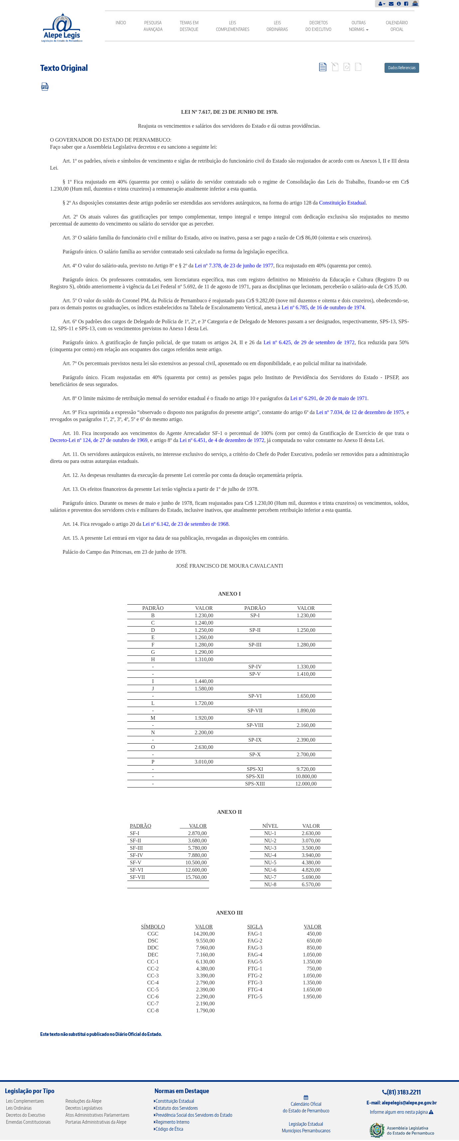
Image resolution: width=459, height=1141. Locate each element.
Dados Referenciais (401, 67)
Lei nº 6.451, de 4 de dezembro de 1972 (221, 440)
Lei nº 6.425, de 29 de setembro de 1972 (309, 342)
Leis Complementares (232, 26)
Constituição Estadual (342, 203)
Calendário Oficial (397, 26)
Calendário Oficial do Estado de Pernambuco (306, 1104)
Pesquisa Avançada (153, 26)
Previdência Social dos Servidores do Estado (193, 1115)
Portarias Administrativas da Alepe (95, 1122)
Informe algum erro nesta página (401, 1112)
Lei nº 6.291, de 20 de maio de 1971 (328, 398)
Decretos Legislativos (83, 1108)
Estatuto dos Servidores (176, 1108)
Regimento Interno (171, 1122)
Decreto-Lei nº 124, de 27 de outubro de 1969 (99, 440)
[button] (382, 3)
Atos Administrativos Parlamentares (97, 1115)
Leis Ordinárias (277, 26)
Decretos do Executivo (318, 26)
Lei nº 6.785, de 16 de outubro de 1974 (323, 307)
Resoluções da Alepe (83, 1101)
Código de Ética (168, 1129)
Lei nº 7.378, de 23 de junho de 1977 (234, 265)
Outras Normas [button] (359, 26)
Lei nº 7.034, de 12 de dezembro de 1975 (360, 412)
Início (121, 22)
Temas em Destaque (189, 26)
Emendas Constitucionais (28, 1122)
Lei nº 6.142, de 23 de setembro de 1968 (185, 524)
